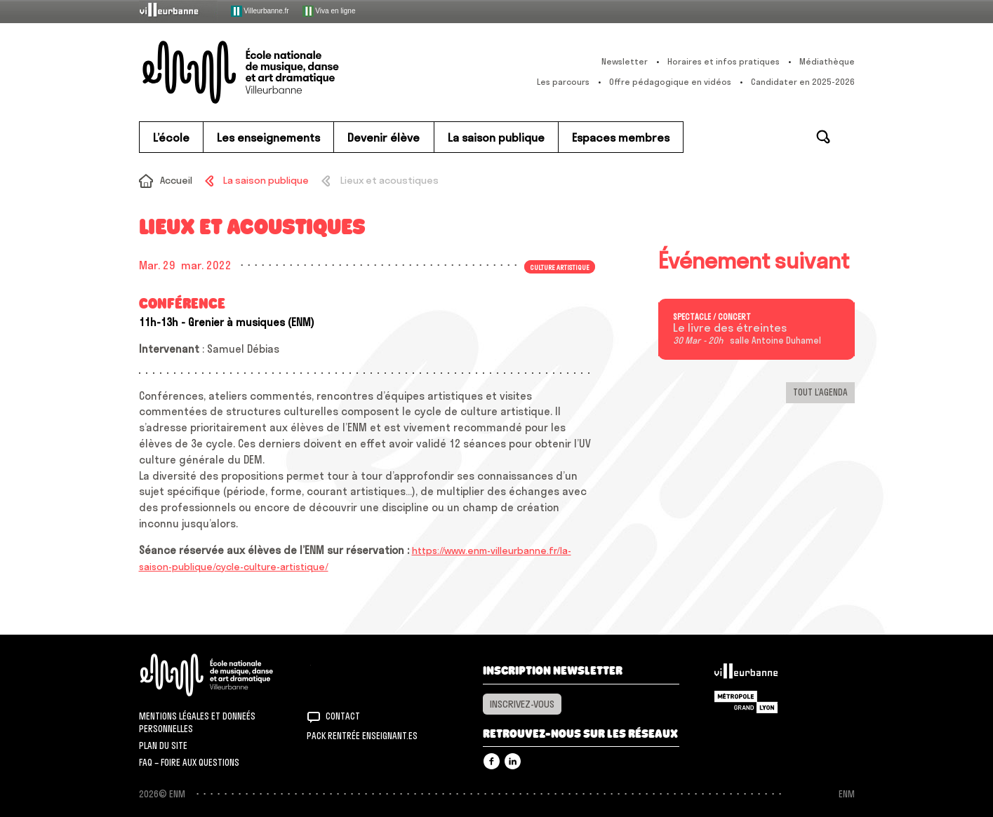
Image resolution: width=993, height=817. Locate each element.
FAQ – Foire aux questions (189, 762)
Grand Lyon (746, 702)
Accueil (176, 180)
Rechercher (823, 136)
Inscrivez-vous (522, 704)
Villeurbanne (746, 674)
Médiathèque (827, 61)
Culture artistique (559, 266)
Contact (343, 716)
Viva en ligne (329, 11)
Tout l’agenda (820, 392)
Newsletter (624, 61)
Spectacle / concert (712, 317)
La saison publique (266, 180)
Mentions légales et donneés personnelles (197, 722)
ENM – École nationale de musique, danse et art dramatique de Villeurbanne (269, 72)
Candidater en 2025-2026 (803, 81)
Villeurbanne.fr (260, 11)
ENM (225, 675)
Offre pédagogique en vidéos (670, 81)
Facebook (491, 761)
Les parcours (563, 81)
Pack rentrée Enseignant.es (362, 735)
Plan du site (163, 745)
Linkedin (512, 761)
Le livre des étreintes (730, 328)
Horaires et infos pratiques (723, 61)
